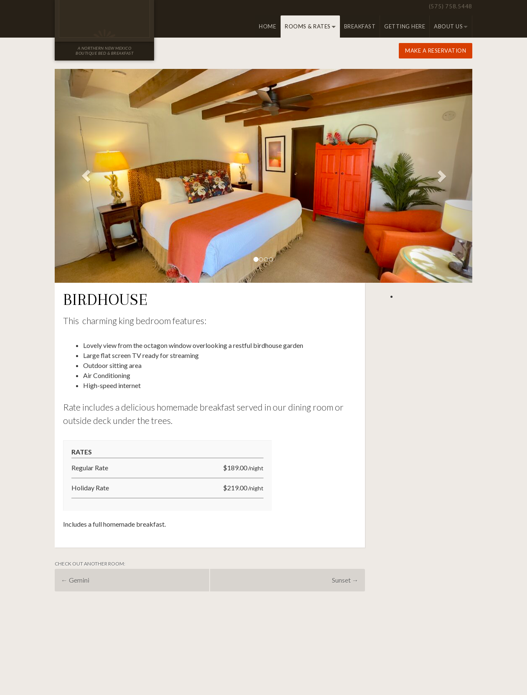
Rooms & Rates (308, 26)
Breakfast (360, 26)
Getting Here (404, 26)
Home (267, 26)
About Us (448, 26)
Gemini (75, 580)
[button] (86, 176)
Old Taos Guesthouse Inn (104, 19)
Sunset (345, 580)
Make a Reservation (435, 50)
